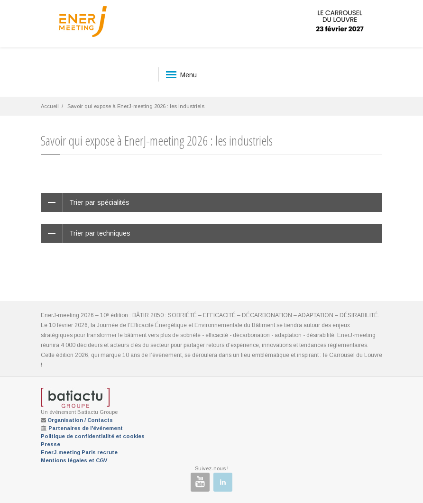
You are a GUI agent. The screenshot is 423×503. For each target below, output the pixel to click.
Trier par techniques (99, 233)
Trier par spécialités (99, 202)
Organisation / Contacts (80, 420)
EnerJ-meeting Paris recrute (79, 452)
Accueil (50, 106)
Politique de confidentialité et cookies (93, 436)
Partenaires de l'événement (85, 428)
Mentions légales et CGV (74, 460)
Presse (50, 444)
